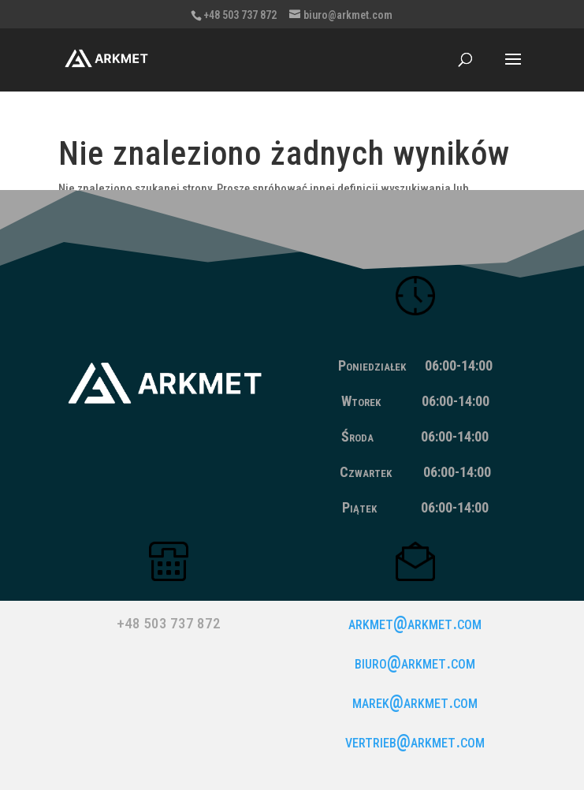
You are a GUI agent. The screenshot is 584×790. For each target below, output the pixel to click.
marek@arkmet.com (415, 702)
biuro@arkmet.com (415, 662)
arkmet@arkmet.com (415, 623)
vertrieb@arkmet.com (415, 741)
